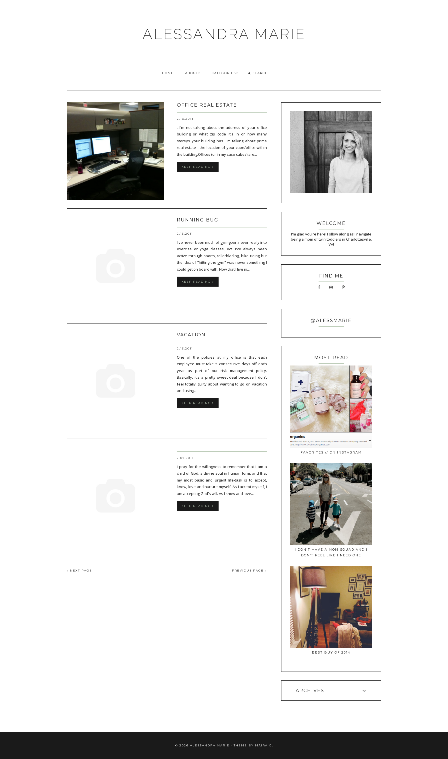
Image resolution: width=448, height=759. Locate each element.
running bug (198, 220)
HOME (168, 73)
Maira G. (264, 745)
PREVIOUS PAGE (249, 570)
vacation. (192, 334)
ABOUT (192, 73)
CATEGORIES (225, 73)
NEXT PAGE (79, 570)
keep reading (197, 167)
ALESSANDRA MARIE (224, 34)
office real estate (207, 105)
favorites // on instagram (331, 452)
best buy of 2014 (331, 652)
